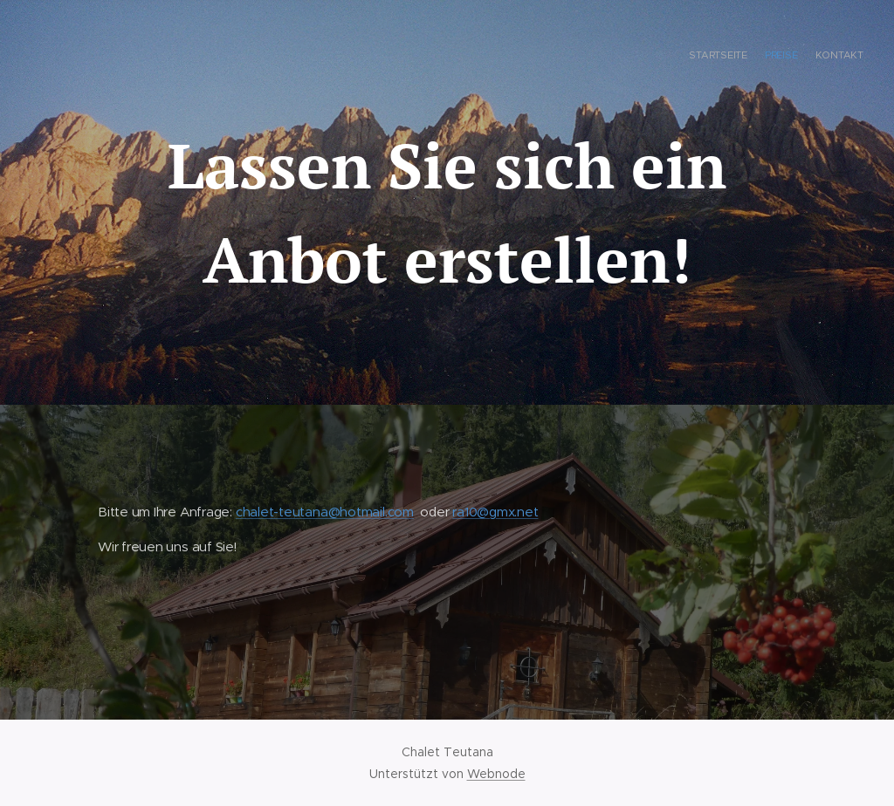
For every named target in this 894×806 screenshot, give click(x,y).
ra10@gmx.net (495, 511)
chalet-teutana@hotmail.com (325, 511)
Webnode (496, 774)
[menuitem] (830, 57)
